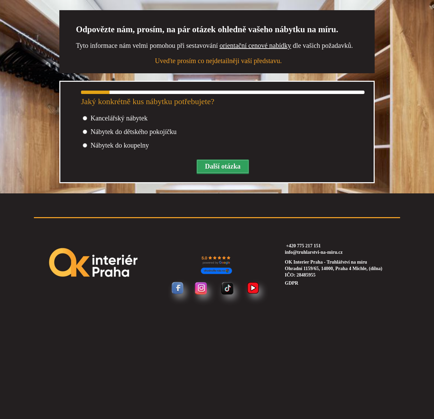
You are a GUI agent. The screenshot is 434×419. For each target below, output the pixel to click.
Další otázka (223, 166)
